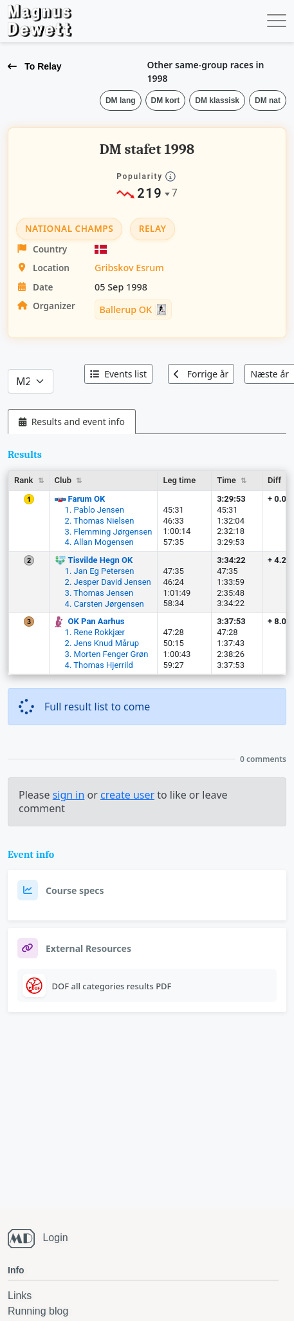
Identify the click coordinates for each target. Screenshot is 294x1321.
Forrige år (201, 374)
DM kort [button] (165, 100)
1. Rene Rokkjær (95, 632)
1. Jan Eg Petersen (99, 571)
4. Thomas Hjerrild (99, 665)
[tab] (72, 421)
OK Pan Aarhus (96, 621)
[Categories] (30, 381)
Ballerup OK (125, 309)
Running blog (38, 1311)
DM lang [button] (121, 100)
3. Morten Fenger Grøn (107, 654)
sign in (69, 795)
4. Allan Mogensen (99, 542)
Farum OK (87, 499)
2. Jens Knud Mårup (102, 643)
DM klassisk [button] (217, 100)
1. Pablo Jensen (94, 510)
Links (20, 1295)
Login (55, 1237)
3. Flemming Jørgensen (108, 532)
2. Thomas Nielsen (99, 521)
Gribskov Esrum (129, 267)
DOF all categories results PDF (112, 986)
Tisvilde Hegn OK (100, 560)
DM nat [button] (267, 100)
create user (127, 795)
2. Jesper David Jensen (108, 582)
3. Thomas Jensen (99, 593)
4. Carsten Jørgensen (104, 604)
